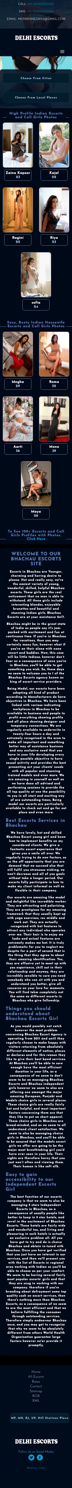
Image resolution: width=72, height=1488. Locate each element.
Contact (36, 1386)
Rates (36, 1382)
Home (36, 1372)
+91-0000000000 (41, 4)
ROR (36, 1396)
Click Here (36, 539)
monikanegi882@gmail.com (41, 19)
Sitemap (36, 1391)
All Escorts (36, 1377)
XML (36, 1401)
